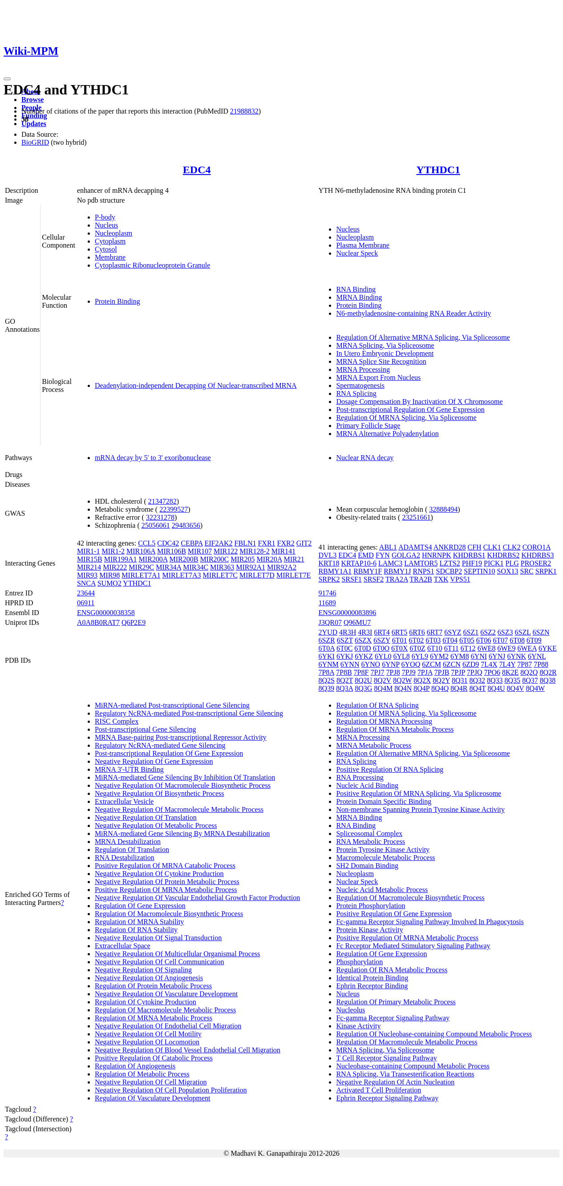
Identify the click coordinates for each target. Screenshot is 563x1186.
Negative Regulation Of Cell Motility (148, 1034)
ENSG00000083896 (347, 612)
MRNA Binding (359, 297)
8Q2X (422, 680)
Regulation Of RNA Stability (136, 929)
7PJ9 (409, 672)
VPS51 (460, 579)
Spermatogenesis (360, 385)
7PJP (458, 672)
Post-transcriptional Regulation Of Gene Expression (410, 409)
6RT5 (399, 632)
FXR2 (286, 543)
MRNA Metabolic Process (373, 745)
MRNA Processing (362, 369)
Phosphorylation (359, 962)
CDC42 (168, 543)
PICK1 (493, 563)
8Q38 (548, 680)
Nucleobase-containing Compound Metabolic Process (412, 1066)
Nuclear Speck (357, 253)
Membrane (110, 257)
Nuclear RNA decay (364, 457)
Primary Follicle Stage (368, 425)
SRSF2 (374, 579)
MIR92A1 (250, 567)
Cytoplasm (110, 241)
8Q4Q (440, 688)
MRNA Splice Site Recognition (381, 361)
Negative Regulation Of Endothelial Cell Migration (168, 1026)
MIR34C (195, 567)
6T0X (399, 648)
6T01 (399, 640)
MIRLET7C (220, 575)
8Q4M (383, 688)
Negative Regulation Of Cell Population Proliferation (171, 1090)
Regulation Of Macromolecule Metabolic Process (165, 1010)
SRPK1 (546, 571)
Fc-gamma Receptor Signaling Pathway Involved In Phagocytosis (429, 921)
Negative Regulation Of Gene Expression (154, 761)
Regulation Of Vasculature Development (153, 1098)
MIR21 (294, 559)
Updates (33, 123)
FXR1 (266, 543)
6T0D (362, 648)
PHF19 (472, 563)
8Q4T (477, 688)
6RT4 (381, 632)
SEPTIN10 (479, 571)
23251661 (416, 517)
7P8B (344, 672)
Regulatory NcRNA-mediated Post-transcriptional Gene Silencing (189, 713)
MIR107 (200, 551)
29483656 (186, 525)
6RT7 (434, 632)
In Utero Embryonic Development (384, 353)
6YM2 (439, 656)
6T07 (500, 640)
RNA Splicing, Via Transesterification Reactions (405, 1074)
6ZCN (452, 664)
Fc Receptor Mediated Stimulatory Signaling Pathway (413, 946)
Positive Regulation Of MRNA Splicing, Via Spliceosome (418, 793)
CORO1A (536, 547)
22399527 (173, 509)
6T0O (381, 648)
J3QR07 (329, 622)
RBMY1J (397, 571)
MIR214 (89, 567)
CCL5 (146, 543)
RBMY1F (367, 571)
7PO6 (492, 672)
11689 (327, 603)
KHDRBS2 (503, 555)
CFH (475, 547)
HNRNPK (436, 555)
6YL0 (383, 656)
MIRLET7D (257, 575)
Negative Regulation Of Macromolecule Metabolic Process (179, 809)
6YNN (350, 664)
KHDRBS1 (469, 555)
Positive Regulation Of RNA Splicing (389, 769)
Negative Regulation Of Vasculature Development (166, 994)
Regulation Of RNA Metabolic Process (391, 970)
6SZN (540, 632)
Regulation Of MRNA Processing (384, 721)
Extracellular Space (122, 946)
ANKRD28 (449, 547)
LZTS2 (450, 563)
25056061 (156, 525)
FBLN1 (245, 543)
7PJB (442, 672)
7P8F (361, 672)
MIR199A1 (120, 559)
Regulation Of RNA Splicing (377, 705)
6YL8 (401, 656)
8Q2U (363, 680)
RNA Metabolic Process (370, 841)
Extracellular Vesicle (124, 801)
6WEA (527, 648)
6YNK (516, 656)
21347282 (162, 501)
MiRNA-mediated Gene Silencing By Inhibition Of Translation (185, 777)
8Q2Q (529, 672)
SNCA (86, 583)
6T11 (451, 648)
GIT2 (304, 543)
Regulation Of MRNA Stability (139, 921)
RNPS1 (423, 571)
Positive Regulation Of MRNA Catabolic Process (165, 865)
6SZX (363, 640)
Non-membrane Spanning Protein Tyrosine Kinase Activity (420, 809)
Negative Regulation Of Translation (146, 817)
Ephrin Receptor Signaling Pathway (387, 1098)
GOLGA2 (406, 555)
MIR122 (226, 551)
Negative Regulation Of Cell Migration (151, 1082)
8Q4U (496, 688)
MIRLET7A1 (141, 575)
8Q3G (363, 688)
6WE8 (487, 648)
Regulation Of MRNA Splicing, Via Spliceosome (406, 417)
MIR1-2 (113, 551)
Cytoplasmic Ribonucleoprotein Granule (153, 265)
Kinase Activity (358, 1026)
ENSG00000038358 (106, 612)
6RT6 (417, 632)
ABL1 (388, 547)
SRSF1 (351, 579)
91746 (327, 593)
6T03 (433, 640)
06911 (85, 603)
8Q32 (477, 680)
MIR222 (115, 567)
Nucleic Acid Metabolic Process (382, 889)
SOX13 (507, 571)
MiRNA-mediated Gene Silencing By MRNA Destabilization (182, 833)
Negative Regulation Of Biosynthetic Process (159, 793)
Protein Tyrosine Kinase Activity (382, 849)
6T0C (344, 648)
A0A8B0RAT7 (98, 622)
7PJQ (474, 672)
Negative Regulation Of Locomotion (147, 1042)
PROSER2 (536, 563)
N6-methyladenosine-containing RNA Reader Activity (413, 313)
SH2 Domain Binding (367, 865)
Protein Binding (117, 301)
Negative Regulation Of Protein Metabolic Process (167, 881)
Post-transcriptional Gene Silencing (145, 729)
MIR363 (222, 567)
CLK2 (512, 547)
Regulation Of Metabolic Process (142, 1074)
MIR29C (141, 567)
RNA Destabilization (124, 857)
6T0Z (417, 648)
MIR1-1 (88, 551)
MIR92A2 (281, 567)
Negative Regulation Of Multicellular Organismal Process (177, 954)
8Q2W (402, 680)
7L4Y (507, 664)
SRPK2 (329, 579)
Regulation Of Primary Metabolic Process (395, 1002)
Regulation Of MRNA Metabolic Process (153, 1018)
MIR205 (243, 559)
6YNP (390, 664)
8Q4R (458, 688)
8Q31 (460, 680)
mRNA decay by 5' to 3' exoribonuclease (153, 457)
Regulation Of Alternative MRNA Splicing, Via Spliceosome (423, 337)
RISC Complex (116, 721)
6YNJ (497, 656)
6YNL (537, 656)
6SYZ (452, 632)
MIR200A (153, 559)
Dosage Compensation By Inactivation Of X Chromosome (419, 401)
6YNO (370, 664)
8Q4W (535, 688)
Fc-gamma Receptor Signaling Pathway (393, 1018)
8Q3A (344, 688)
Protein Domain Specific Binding (383, 801)
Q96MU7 (357, 622)
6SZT (345, 640)
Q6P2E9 (134, 622)
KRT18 (328, 563)
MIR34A (168, 567)
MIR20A (269, 559)
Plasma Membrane (362, 245)
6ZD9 (470, 664)
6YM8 (459, 656)
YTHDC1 (438, 169)
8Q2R (547, 672)
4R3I (365, 632)
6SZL (523, 632)
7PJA (425, 672)
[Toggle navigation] (7, 78)
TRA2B (420, 579)
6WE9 (507, 648)
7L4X (489, 664)
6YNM (328, 664)
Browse (32, 99)
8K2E (510, 672)
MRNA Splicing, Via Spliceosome (385, 345)
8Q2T (344, 680)
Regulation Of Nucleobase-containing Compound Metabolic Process (433, 1034)
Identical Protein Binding (372, 978)
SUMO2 (109, 583)
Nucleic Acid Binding (367, 785)
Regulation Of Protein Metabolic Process (153, 986)
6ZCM (431, 664)
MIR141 (283, 551)
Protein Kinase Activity (369, 929)
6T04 (450, 640)
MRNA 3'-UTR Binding (129, 769)
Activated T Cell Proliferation (378, 1090)
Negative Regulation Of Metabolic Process (156, 825)
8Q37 (530, 680)
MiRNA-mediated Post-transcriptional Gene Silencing (172, 705)
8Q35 (513, 680)
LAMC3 (390, 563)
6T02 (416, 640)
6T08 (517, 640)
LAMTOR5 (420, 563)
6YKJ (344, 656)
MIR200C (214, 559)
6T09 (534, 640)
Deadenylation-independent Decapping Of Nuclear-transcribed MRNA (196, 385)
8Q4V (515, 688)
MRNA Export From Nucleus (378, 377)
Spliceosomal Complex (369, 833)
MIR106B (171, 551)
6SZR (326, 640)
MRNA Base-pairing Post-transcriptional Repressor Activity (181, 737)
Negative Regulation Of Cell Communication (159, 962)
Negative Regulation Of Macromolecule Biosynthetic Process (183, 785)
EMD (366, 555)
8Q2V (382, 680)
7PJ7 (377, 672)
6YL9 (420, 656)
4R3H (347, 632)
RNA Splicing (356, 393)
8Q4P (421, 688)
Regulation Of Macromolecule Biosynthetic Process (169, 913)
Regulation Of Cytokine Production (145, 1002)
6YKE (548, 648)
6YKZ (364, 656)
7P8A (326, 672)
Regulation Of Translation (132, 849)
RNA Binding (355, 289)
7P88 (541, 664)
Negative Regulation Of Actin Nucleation (395, 1082)
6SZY (381, 640)
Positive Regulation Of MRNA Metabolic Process (166, 889)
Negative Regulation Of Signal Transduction (158, 937)
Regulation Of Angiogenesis (135, 1066)
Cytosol (106, 249)
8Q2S (326, 680)
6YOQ (411, 664)
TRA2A (396, 579)
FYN (383, 555)
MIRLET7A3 (181, 575)
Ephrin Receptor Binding (372, 986)
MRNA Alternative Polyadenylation (387, 433)
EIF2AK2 (218, 543)
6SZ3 (505, 632)
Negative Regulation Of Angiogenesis (149, 978)
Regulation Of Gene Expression (140, 905)
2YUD (327, 632)
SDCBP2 (449, 571)
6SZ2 (488, 632)
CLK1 (492, 547)
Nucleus (106, 225)
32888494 (443, 509)
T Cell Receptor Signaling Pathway (386, 1058)
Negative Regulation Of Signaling (143, 970)
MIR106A (140, 551)
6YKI (326, 656)
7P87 (524, 664)
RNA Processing (359, 777)
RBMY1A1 (335, 571)
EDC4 (197, 169)
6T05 (466, 640)
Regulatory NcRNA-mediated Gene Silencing (160, 745)
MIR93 (87, 575)
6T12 (468, 648)
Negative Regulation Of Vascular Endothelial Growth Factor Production (197, 897)
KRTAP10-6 (359, 563)
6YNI (479, 656)
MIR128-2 (254, 551)
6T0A (326, 648)
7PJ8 (393, 672)
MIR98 (109, 575)
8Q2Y (441, 680)
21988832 (244, 111)
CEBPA (192, 543)
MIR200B (183, 559)
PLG (512, 563)
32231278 (160, 517)
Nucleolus (350, 1010)
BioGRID (35, 142)
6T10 (434, 648)
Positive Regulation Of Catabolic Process (154, 1058)
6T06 (483, 640)
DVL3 (327, 555)
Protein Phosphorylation (370, 905)
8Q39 (326, 688)
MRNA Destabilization (128, 841)
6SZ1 (471, 632)
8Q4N (403, 688)
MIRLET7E (293, 575)
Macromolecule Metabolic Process (385, 857)
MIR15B (89, 559)
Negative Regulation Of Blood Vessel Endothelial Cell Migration (187, 1050)
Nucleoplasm (113, 233)
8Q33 (495, 680)
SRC (527, 571)
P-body (105, 217)
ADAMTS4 (415, 547)
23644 (86, 593)
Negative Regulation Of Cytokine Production (159, 873)
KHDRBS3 (538, 555)
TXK (441, 579)
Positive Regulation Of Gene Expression (394, 913)
